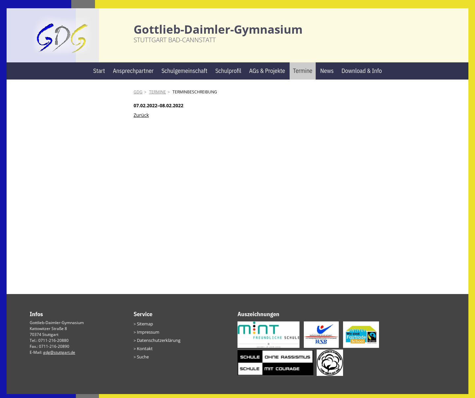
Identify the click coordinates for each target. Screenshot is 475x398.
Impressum (147, 335)
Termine (302, 75)
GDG (138, 96)
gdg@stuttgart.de (59, 356)
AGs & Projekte (267, 75)
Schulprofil (228, 75)
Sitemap (144, 327)
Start (99, 75)
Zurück (141, 119)
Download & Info (361, 75)
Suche (142, 359)
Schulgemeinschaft (184, 75)
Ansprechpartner (133, 75)
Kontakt (144, 351)
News (327, 75)
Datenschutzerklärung (157, 343)
